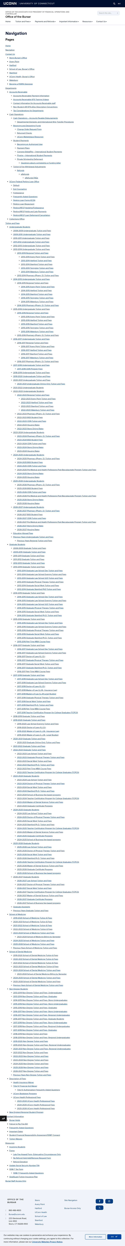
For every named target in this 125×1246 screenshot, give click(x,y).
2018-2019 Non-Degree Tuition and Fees (30, 1034)
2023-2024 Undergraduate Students (28, 432)
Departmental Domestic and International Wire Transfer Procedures (45, 122)
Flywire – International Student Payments (34, 155)
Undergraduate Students (19, 227)
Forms (12, 1150)
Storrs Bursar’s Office (18, 58)
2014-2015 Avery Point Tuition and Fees (38, 287)
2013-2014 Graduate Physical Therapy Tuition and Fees (40, 582)
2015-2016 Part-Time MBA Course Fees (33, 641)
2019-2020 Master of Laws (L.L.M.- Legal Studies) (37, 735)
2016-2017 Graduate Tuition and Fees (29, 645)
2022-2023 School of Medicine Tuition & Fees (32, 929)
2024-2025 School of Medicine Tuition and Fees (33, 940)
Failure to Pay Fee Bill (18, 1124)
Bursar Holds (14, 1120)
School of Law (41, 1216)
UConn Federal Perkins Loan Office (24, 181)
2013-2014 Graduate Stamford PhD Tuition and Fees (39, 589)
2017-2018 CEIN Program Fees (30, 369)
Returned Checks (24, 133)
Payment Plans (23, 148)
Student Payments (21, 140)
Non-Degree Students (18, 989)
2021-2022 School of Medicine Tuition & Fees (32, 925)
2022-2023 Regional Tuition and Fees (33, 395)
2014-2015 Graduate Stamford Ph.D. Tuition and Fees (39, 615)
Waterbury (13, 80)
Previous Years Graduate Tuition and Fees (30, 910)
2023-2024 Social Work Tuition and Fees (34, 787)
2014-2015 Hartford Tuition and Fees (36, 290)
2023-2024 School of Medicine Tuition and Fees (33, 933)
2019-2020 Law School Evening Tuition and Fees (38, 724)
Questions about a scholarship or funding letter (41, 163)
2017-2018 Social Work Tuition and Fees (34, 701)
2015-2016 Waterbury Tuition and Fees (37, 331)
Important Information (69, 21)
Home (8, 21)
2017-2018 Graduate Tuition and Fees (29, 675)
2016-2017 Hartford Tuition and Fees (36, 350)
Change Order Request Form (29, 129)
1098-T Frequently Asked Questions (28, 1173)
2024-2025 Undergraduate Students (28, 455)
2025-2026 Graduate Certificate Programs (35, 869)
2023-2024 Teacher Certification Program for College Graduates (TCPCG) (48, 798)
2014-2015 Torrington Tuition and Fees (37, 298)
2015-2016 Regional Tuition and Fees (32, 313)
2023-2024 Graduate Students (26, 776)
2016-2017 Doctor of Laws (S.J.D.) (31, 656)
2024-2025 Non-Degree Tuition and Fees (30, 1064)
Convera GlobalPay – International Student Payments (39, 152)
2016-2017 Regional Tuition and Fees (32, 343)
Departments (10, 88)
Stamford (13, 73)
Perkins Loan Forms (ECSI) (24, 200)
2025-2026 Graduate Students (26, 843)
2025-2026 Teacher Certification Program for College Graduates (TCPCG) (48, 862)
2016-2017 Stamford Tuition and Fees (36, 354)
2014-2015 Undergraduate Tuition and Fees (31, 279)
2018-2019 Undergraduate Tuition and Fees (31, 372)
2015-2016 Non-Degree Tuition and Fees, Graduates (35, 1008)
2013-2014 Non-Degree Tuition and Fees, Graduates (35, 996)
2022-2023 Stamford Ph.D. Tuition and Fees (35, 765)
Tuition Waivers (15, 1139)
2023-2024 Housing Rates (28, 451)
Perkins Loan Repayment (23, 204)
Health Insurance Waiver (23, 1082)
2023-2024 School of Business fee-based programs (39, 795)
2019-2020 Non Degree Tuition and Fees (30, 1041)
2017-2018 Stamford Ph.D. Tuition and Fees (35, 705)
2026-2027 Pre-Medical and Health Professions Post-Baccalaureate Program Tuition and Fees (56, 522)
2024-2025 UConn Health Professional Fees (36, 1105)
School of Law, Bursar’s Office (21, 69)
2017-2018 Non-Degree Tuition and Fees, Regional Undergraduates (41, 1026)
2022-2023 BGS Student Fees (30, 417)
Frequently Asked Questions (25, 196)
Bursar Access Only (72, 1208)
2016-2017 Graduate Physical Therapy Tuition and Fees (40, 660)
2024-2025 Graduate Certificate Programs (35, 836)
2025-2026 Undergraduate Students (28, 481)
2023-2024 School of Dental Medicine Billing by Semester (42, 974)
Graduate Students (17, 544)
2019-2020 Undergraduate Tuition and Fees (31, 376)
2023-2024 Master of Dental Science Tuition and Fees (40, 802)
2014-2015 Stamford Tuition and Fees (36, 294)
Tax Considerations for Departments (28, 110)
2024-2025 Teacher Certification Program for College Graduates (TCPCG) (48, 828)
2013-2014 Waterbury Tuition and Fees (37, 272)
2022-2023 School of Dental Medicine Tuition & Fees (35, 966)
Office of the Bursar (18, 17)
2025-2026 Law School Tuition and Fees (34, 847)
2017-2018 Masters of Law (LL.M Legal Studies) (36, 694)
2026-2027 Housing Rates (28, 529)
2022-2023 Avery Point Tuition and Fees (38, 399)
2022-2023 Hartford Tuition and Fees (37, 402)
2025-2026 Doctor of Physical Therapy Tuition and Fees (41, 851)
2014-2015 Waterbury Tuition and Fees (37, 301)
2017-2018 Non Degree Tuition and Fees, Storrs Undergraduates (40, 1022)
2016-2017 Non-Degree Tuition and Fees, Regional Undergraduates (41, 1015)
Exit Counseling (20, 189)
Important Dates (16, 1131)
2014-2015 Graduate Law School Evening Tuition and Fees (41, 600)
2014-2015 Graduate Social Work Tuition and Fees (38, 612)
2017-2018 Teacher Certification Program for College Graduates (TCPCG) (47, 712)
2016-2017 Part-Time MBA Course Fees (33, 671)
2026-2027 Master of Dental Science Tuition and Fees (40, 895)
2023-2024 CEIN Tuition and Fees (31, 443)
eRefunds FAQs (31, 178)
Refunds (20, 170)
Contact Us (101, 21)
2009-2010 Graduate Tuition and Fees (29, 552)
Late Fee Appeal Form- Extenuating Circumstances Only (37, 1154)
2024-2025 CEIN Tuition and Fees (31, 466)
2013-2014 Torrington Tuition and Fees (37, 268)
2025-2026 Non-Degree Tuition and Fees (30, 1067)
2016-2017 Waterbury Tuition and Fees (37, 358)
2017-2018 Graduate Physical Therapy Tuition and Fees (40, 698)
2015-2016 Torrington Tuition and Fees (37, 328)
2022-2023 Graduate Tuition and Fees (29, 750)
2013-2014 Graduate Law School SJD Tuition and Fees (40, 578)
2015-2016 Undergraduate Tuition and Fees (31, 309)
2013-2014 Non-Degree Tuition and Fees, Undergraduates (37, 993)
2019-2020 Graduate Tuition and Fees (29, 720)
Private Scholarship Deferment (30, 159)
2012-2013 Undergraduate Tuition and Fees (31, 246)
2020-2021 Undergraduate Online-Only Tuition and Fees (41, 384)
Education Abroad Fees (23, 533)
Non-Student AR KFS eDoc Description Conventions (35, 107)
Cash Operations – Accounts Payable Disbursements (35, 118)
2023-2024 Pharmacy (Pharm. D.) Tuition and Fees (38, 436)
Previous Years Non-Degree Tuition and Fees (32, 1075)
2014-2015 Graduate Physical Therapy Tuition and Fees (40, 608)
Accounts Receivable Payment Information (31, 96)
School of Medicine (17, 914)
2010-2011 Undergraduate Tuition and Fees (31, 238)
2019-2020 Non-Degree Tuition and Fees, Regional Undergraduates (42, 1045)
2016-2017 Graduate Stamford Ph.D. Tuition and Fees (39, 668)
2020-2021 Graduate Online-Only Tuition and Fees (38, 742)
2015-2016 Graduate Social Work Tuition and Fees (38, 634)
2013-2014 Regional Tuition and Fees (32, 253)
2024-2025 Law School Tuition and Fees (34, 813)
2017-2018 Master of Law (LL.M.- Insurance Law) (37, 690)
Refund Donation (20, 1162)
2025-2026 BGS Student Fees (30, 488)
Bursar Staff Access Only (15, 1181)
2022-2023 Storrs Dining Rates (30, 429)
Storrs (37, 1200)
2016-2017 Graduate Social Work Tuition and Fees (38, 664)
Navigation (10, 50)
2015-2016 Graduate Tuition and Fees (29, 619)
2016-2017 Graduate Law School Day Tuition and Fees (39, 649)
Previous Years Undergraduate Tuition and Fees (33, 537)
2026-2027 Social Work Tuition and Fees (34, 888)
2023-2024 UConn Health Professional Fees (36, 1101)
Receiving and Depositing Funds (27, 126)
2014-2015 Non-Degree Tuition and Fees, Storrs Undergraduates (40, 1000)
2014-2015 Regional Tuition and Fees (32, 283)
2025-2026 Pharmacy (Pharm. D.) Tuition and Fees (38, 485)
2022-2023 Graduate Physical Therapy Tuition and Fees (40, 757)
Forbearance (18, 193)
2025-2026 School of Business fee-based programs (39, 873)
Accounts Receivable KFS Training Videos (31, 99)
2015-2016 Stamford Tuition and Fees (36, 324)
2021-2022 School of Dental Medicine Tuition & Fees (35, 963)
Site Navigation (70, 1200)
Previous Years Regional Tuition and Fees (34, 541)
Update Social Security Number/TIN (24, 1165)
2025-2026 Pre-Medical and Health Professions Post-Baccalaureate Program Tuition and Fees (56, 496)
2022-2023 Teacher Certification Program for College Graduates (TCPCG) (48, 772)
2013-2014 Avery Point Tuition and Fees (38, 257)
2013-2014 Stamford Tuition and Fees (36, 264)
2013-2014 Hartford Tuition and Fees (36, 260)
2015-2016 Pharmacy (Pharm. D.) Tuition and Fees (38, 335)
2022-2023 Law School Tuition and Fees (34, 753)
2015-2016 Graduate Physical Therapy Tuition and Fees (40, 630)
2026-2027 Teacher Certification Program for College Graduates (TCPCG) (48, 892)
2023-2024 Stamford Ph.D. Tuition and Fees (35, 791)
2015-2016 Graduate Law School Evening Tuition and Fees (41, 627)
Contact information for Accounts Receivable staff (34, 103)
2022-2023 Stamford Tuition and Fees (37, 406)
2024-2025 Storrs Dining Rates (30, 473)
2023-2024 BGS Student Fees (30, 440)
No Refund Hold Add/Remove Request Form (32, 1158)
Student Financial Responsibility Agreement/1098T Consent (34, 1135)
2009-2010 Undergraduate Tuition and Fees (31, 234)
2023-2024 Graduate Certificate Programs (35, 806)
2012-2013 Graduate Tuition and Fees (29, 563)
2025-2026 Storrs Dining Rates (30, 499)
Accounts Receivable (18, 92)
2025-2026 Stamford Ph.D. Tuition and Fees (35, 858)
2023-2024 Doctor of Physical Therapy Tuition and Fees (41, 783)
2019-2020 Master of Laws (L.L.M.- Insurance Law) (38, 731)
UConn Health (41, 1212)
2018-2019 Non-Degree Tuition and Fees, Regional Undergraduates (41, 1037)
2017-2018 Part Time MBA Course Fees (33, 709)
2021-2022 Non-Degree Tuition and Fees (30, 1052)
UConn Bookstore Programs (25, 1093)
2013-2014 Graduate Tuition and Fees (29, 567)
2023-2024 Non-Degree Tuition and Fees (30, 1060)
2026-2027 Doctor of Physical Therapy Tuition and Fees (40, 884)
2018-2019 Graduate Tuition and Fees (29, 716)
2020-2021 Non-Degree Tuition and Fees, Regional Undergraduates (42, 1049)
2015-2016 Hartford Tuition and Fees (36, 320)
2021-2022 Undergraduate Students (28, 387)
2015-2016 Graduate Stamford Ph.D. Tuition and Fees (39, 638)
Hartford (12, 65)
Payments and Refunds (45, 21)
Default (16, 185)
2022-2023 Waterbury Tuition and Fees (37, 410)
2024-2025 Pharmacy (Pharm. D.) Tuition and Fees (38, 458)
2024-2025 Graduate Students (26, 810)
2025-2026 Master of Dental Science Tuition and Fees (40, 866)
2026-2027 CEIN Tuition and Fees (31, 518)
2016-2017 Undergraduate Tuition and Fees (31, 339)
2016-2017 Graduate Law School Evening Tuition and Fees (41, 653)
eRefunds (25, 174)
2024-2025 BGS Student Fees (30, 462)
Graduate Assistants (21, 907)
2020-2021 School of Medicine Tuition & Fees (32, 922)
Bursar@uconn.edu (17, 1214)
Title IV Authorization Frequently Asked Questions (38, 1090)
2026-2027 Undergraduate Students (28, 507)
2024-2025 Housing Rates (28, 477)
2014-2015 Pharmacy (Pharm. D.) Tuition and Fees (38, 305)
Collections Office (17, 219)
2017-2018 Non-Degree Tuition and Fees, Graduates (35, 1030)
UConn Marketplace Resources (30, 137)
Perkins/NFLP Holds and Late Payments (29, 211)
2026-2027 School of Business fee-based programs (38, 903)
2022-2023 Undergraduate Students (28, 391)
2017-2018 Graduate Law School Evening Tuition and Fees (41, 682)
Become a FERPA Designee (21, 84)
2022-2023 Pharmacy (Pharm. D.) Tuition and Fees (38, 414)
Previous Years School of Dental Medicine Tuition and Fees (38, 985)
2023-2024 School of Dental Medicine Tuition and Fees (36, 970)
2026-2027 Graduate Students (26, 877)
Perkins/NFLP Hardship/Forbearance (28, 208)
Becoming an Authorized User (30, 144)
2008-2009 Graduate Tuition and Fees (29, 548)
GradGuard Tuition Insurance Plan (23, 1177)
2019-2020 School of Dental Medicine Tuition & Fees (35, 955)
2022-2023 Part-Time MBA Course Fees (34, 768)
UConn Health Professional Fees (27, 1097)
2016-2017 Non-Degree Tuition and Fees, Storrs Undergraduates (40, 1011)
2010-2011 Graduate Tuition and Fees (28, 556)
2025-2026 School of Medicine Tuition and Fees (33, 944)
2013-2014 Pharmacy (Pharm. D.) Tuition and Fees (38, 275)
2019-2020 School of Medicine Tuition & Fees (32, 918)
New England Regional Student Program (26, 1112)
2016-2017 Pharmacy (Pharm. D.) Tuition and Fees (38, 361)
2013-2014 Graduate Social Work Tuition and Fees (38, 585)
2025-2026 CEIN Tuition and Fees (31, 492)
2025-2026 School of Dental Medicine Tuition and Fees (36, 981)
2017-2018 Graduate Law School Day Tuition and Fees (39, 679)
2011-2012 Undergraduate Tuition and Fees (31, 242)
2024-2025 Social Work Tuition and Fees (34, 821)
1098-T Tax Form (16, 1169)
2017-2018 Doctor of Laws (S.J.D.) (31, 686)
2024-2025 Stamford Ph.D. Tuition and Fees (35, 824)
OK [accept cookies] (114, 1237)
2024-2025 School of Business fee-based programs (39, 839)
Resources (87, 21)
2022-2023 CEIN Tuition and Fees (31, 421)
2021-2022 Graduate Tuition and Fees (29, 746)
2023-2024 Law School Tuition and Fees (34, 780)
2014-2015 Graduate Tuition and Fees (29, 593)
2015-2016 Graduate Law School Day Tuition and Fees (40, 623)
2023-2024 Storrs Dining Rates (30, 447)
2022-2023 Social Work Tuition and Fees (34, 761)
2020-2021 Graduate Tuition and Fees (29, 739)
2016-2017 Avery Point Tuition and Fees (37, 346)
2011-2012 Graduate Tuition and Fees (28, 559)
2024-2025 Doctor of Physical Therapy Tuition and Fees (41, 817)
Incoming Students (17, 1147)
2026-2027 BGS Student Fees (30, 514)
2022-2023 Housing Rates (28, 425)
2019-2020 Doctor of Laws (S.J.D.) (31, 727)
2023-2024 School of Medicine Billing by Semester (38, 937)
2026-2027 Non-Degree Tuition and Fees (30, 1071)
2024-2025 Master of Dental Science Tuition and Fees (40, 832)
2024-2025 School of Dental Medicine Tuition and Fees (36, 978)
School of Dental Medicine (20, 951)
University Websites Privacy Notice (47, 1242)
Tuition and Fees (23, 21)
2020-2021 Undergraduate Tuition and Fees (31, 380)
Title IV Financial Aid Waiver (25, 1086)
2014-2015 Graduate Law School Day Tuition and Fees (40, 597)
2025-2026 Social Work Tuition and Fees (34, 854)
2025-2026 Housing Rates (28, 503)
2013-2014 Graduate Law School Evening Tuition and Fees (41, 574)
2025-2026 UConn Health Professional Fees (36, 1108)
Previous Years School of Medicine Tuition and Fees (35, 948)
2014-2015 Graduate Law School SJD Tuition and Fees (40, 604)
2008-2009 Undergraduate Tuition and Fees (32, 231)
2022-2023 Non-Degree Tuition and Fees (30, 1056)
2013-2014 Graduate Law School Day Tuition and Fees (40, 570)
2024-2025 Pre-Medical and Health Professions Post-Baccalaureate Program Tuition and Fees (56, 470)
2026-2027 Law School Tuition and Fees (34, 881)
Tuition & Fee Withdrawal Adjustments (29, 167)
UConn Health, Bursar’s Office (22, 76)
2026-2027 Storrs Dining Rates (30, 526)
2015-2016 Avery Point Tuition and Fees (38, 316)
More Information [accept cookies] (95, 1237)
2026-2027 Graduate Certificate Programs (34, 899)
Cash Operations (16, 114)
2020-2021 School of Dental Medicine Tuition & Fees (35, 959)
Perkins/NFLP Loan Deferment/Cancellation (31, 215)
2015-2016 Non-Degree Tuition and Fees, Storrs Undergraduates (40, 1004)
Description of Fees (17, 1079)
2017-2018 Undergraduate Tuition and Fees (31, 365)
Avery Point (14, 61)
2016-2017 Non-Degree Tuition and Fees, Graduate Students (38, 1019)
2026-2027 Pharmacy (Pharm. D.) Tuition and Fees (38, 511)
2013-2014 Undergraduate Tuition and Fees (31, 249)
